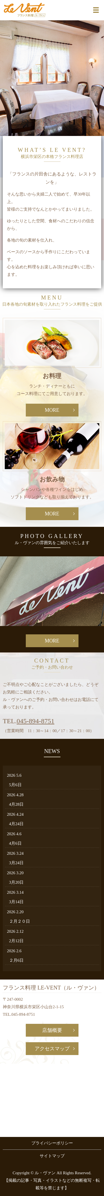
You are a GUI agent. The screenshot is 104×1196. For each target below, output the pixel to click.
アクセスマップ (52, 1048)
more (52, 410)
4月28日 (16, 804)
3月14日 (16, 902)
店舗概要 (52, 1030)
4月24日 (16, 824)
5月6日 (15, 785)
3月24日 (16, 863)
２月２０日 (19, 921)
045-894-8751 (35, 721)
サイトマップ (52, 1156)
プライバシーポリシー (52, 1143)
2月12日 (16, 941)
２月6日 (16, 960)
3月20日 (16, 882)
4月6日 (15, 843)
